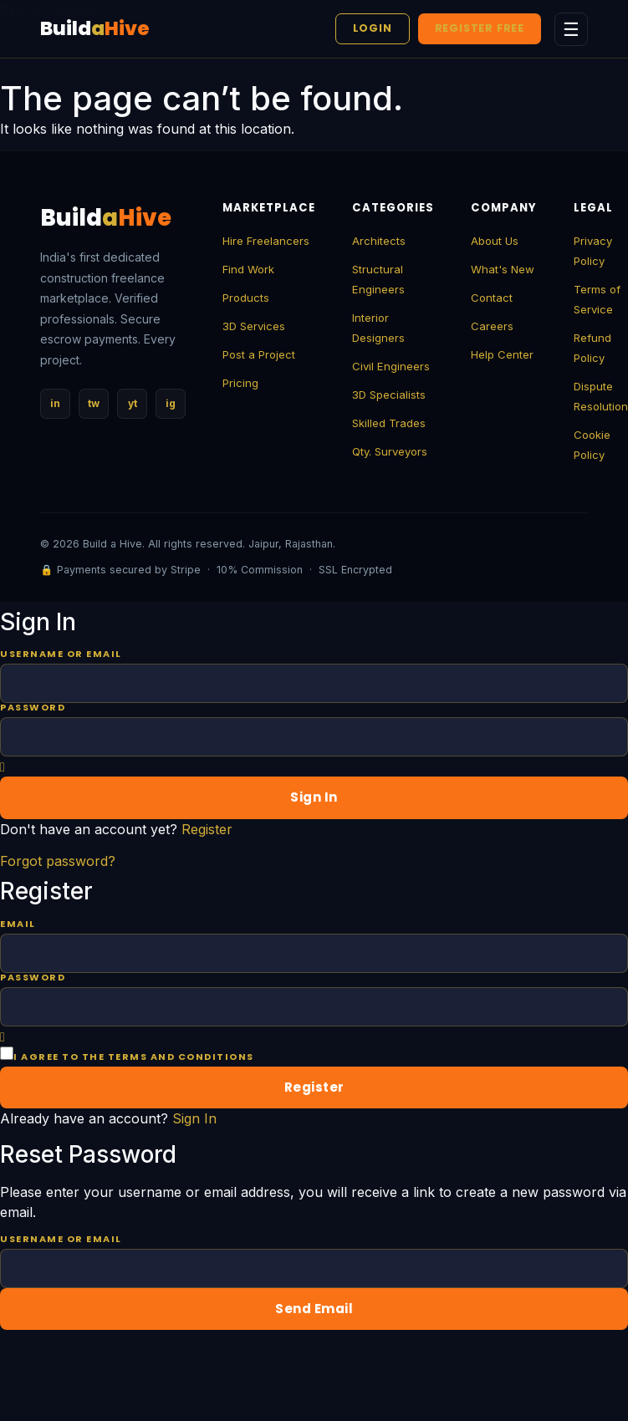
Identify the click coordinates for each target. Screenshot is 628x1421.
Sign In (194, 1118)
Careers (492, 326)
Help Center (502, 354)
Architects (379, 240)
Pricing (240, 383)
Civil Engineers (391, 366)
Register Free (479, 28)
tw (94, 403)
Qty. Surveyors (389, 451)
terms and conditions (181, 1056)
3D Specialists (389, 394)
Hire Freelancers (265, 240)
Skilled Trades (389, 423)
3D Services (253, 326)
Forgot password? (57, 861)
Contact (492, 297)
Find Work (248, 269)
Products (245, 297)
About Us (494, 240)
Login (372, 28)
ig (171, 403)
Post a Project (258, 354)
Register (206, 829)
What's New (502, 269)
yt (132, 403)
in (55, 403)
